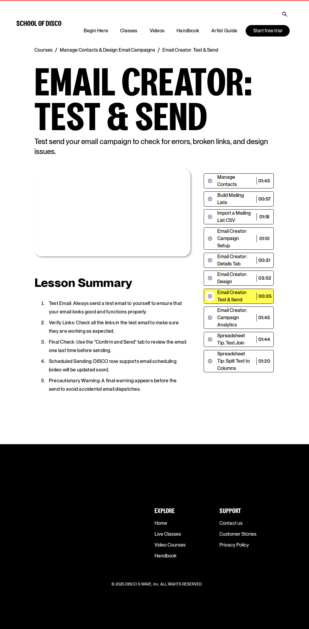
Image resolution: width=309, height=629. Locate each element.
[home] (39, 23)
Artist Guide (224, 31)
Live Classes (167, 534)
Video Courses (170, 545)
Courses (43, 50)
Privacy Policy (234, 545)
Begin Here (96, 31)
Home (160, 523)
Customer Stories (237, 534)
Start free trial (267, 31)
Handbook (188, 31)
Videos (157, 31)
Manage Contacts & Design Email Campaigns (107, 50)
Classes (129, 31)
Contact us (231, 523)
